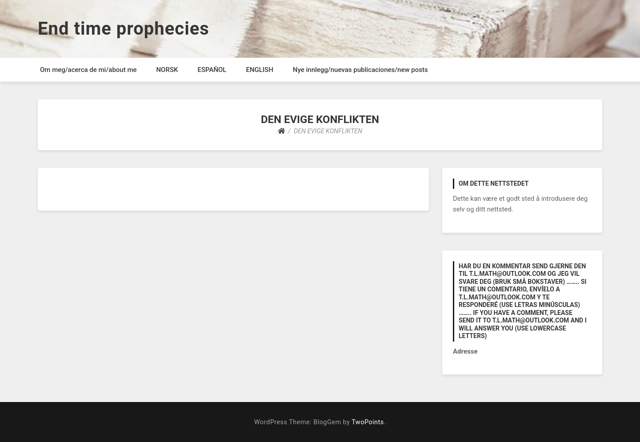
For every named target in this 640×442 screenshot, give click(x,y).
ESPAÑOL (211, 70)
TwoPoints (368, 422)
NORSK (167, 70)
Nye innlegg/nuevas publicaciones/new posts (360, 70)
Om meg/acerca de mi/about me (88, 70)
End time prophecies (123, 28)
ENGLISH (259, 70)
